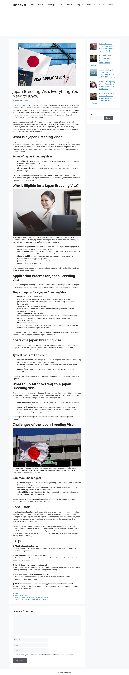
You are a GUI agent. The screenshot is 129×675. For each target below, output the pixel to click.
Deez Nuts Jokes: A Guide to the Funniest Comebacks (31, 597)
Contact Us (111, 5)
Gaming (92, 4)
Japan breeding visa (21, 105)
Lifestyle (80, 4)
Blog (102, 4)
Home (32, 5)
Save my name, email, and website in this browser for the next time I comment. (44, 655)
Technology (51, 5)
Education (69, 5)
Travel (16, 593)
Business (41, 5)
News (60, 5)
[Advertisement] (64, 23)
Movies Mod (19, 4)
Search (92, 114)
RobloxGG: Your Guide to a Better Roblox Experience (31, 599)
